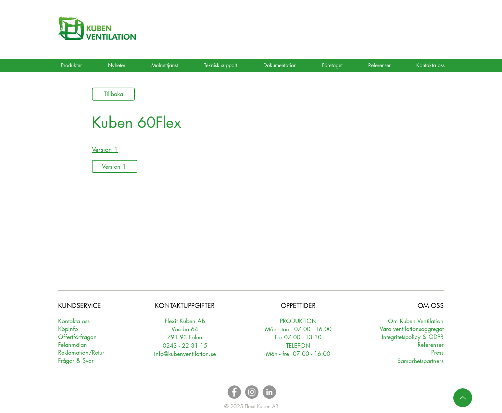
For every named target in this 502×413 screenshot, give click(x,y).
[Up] (462, 397)
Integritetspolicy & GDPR (413, 337)
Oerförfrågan (77, 337)
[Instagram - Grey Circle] (251, 392)
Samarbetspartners (420, 361)
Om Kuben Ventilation (416, 321)
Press (437, 352)
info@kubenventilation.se (185, 354)
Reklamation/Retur (81, 352)
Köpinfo (68, 329)
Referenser (431, 344)
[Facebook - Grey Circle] (234, 392)
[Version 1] (114, 166)
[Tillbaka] (113, 94)
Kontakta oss (74, 321)
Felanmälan (72, 344)
